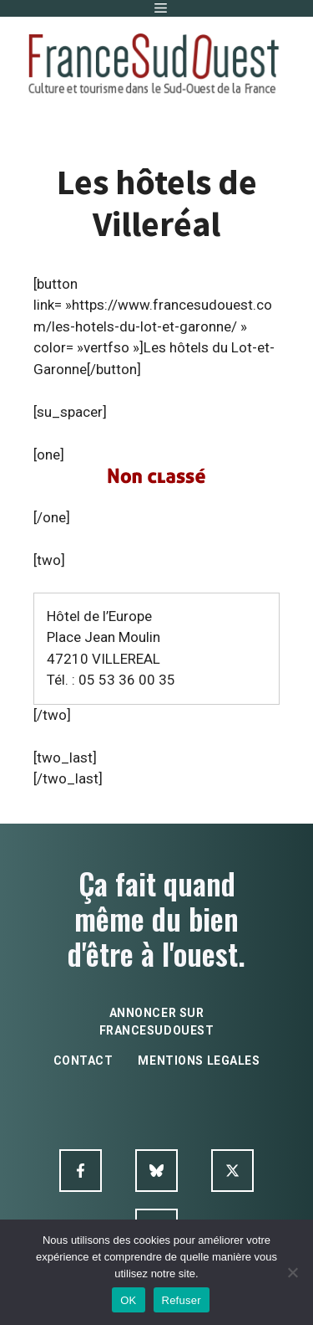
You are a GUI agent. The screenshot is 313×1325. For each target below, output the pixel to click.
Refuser (181, 1300)
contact (83, 1060)
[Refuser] (292, 1272)
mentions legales (199, 1060)
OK (128, 1300)
